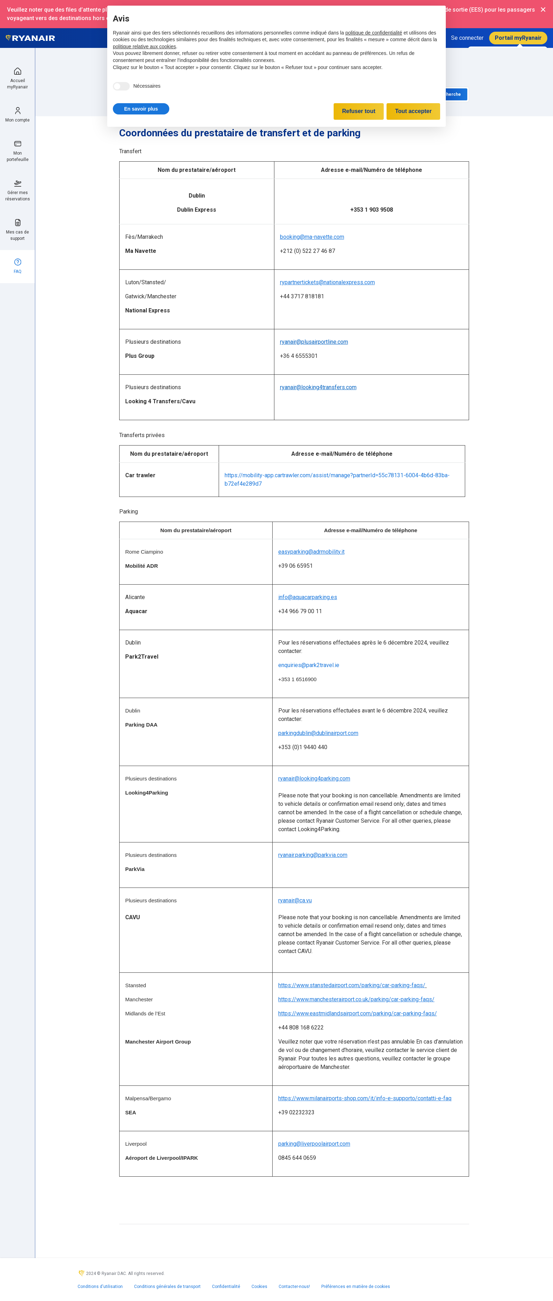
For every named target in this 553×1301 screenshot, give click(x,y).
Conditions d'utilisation (100, 1286)
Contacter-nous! (294, 1286)
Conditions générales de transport (167, 1286)
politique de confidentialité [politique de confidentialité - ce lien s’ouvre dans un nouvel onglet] (373, 33)
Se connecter (467, 38)
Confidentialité (226, 1286)
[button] (141, 108)
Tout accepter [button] (413, 111)
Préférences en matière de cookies (355, 1286)
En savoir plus (141, 109)
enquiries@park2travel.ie (308, 665)
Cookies (259, 1286)
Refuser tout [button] (358, 111)
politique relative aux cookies (144, 46)
